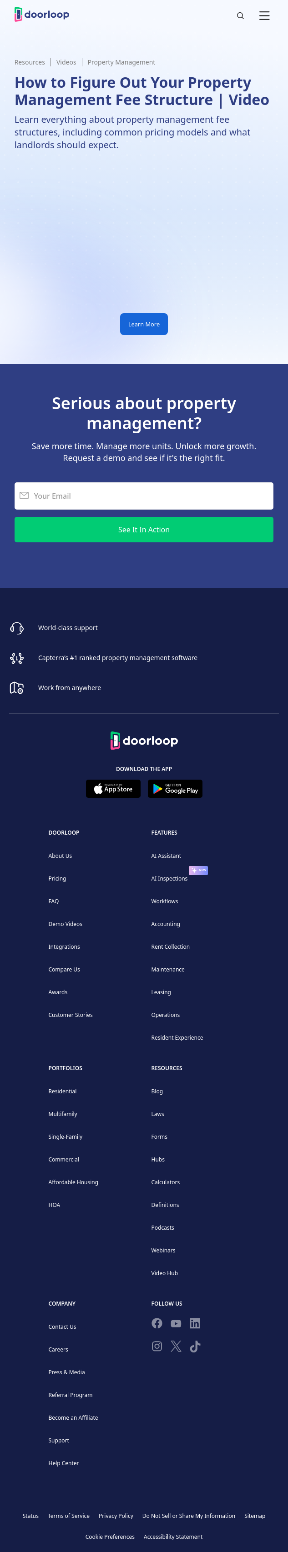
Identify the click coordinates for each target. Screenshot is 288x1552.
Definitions (165, 1205)
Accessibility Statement (173, 1537)
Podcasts (163, 1228)
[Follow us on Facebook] (157, 1325)
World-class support (68, 627)
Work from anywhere (69, 687)
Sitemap (254, 1516)
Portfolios (65, 1068)
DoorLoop (64, 832)
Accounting (166, 924)
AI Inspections (170, 878)
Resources (30, 62)
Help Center (64, 1463)
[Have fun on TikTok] (195, 1348)
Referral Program (71, 1395)
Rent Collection (171, 947)
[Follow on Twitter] (176, 1348)
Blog (157, 1091)
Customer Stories (71, 1015)
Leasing (161, 992)
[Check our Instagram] (157, 1348)
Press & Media (67, 1372)
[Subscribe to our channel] (176, 1325)
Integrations (64, 947)
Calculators (166, 1182)
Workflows (165, 901)
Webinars (164, 1250)
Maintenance (168, 969)
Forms (159, 1137)
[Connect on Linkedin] (195, 1325)
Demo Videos (66, 924)
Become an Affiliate (73, 1418)
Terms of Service (69, 1516)
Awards (58, 992)
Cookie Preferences (110, 1537)
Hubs (158, 1159)
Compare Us (64, 969)
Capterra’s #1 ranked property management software (117, 657)
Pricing (57, 878)
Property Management (122, 62)
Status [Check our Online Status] (31, 1516)
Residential (63, 1091)
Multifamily (63, 1114)
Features (164, 832)
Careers (58, 1349)
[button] (264, 14)
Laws (158, 1114)
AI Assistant (167, 856)
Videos (66, 62)
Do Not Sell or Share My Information (188, 1516)
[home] (42, 14)
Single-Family (66, 1137)
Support (59, 1440)
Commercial (64, 1159)
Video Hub (165, 1273)
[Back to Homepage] (144, 739)
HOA (55, 1205)
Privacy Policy (116, 1516)
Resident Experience (177, 1037)
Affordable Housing (74, 1182)
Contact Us (62, 1327)
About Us (60, 856)
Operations (166, 1015)
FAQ (54, 901)
